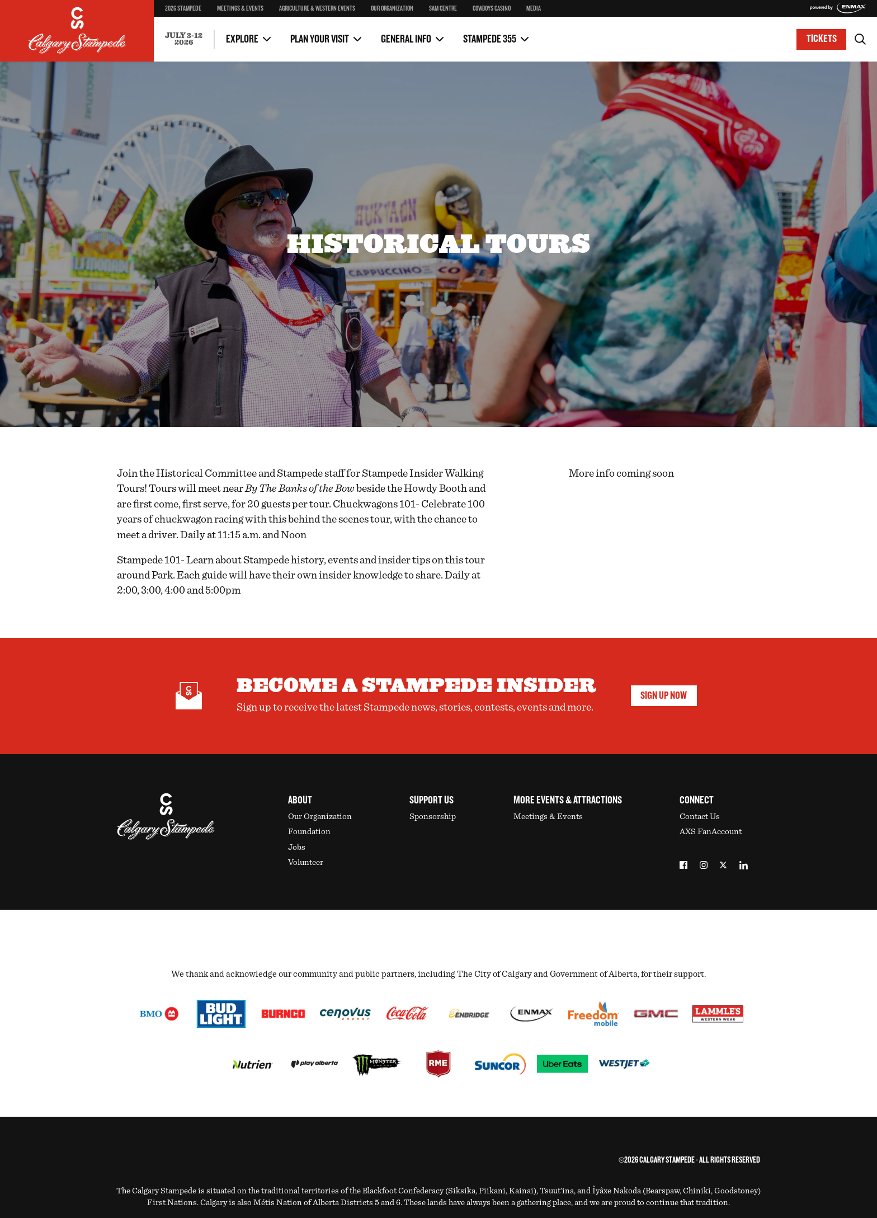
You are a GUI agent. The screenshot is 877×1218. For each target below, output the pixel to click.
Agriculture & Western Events (317, 8)
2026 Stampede (183, 8)
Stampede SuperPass (201, 17)
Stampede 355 (489, 39)
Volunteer (305, 862)
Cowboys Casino (492, 8)
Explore (242, 39)
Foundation (309, 831)
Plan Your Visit (319, 39)
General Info (406, 39)
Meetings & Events (240, 8)
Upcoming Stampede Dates (631, 31)
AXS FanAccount (711, 831)
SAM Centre (443, 8)
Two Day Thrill (190, 16)
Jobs (296, 847)
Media (533, 8)
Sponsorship (432, 816)
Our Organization (392, 8)
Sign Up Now (663, 696)
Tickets (822, 39)
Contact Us (183, 16)
